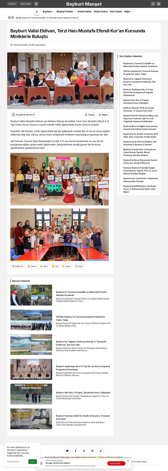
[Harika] (32, 266)
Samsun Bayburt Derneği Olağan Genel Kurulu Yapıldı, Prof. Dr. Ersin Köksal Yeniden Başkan (140, 171)
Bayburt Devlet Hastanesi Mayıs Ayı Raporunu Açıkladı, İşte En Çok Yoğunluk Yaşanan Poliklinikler (140, 118)
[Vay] (55, 266)
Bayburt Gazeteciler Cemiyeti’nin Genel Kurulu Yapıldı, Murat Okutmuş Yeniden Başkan (139, 152)
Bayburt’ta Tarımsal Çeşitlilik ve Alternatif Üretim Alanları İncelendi (140, 65)
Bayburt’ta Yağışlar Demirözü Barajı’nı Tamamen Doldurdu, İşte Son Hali (139, 82)
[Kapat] (128, 460)
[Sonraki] (12, 17)
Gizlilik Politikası (13, 462)
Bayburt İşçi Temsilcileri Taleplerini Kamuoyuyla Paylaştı (140, 180)
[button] (159, 4)
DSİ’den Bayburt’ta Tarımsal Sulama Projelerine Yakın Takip (140, 72)
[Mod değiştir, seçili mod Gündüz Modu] (36, 4)
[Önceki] (9, 17)
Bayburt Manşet (84, 4)
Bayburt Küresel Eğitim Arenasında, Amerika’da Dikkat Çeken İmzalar (140, 127)
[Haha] (43, 266)
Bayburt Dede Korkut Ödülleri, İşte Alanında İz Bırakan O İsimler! (140, 143)
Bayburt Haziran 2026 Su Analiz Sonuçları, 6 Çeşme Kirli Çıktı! (138, 109)
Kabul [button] (32, 462)
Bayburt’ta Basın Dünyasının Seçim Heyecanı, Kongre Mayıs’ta (140, 161)
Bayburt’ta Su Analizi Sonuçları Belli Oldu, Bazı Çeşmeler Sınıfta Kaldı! (140, 135)
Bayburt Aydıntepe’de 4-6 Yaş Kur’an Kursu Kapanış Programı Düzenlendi (138, 92)
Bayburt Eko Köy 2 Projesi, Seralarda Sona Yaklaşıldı (83, 392)
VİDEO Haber (26, 4)
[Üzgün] (66, 266)
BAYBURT (12, 4)
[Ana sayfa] (37, 11)
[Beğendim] (17, 266)
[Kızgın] (79, 266)
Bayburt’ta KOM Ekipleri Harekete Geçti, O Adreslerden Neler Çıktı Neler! (139, 189)
